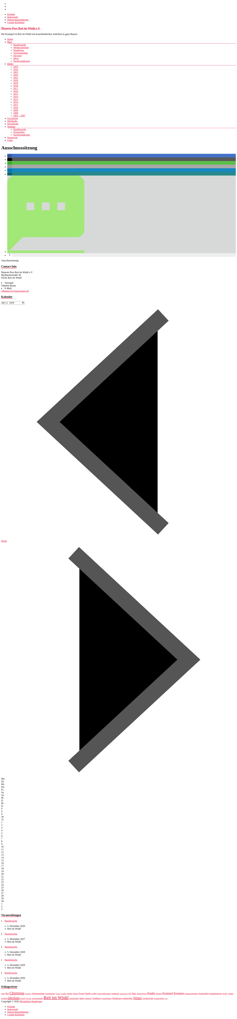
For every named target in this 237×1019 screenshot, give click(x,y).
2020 (15, 80)
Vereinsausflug (20, 53)
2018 (15, 85)
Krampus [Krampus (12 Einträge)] (179, 993)
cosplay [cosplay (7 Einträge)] (64, 994)
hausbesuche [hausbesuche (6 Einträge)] (124, 994)
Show (16, 58)
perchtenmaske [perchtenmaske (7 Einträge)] (37, 999)
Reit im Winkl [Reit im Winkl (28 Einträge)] (56, 998)
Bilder (10, 64)
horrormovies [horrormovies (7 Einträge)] (142, 994)
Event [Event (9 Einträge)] (81, 994)
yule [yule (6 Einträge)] (166, 999)
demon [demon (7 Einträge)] (75, 994)
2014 (15, 96)
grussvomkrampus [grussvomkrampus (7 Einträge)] (104, 994)
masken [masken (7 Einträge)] (230, 994)
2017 (15, 88)
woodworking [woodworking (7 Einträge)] (159, 999)
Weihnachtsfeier (21, 47)
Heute (4, 541)
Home (10, 39)
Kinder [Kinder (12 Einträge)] (151, 993)
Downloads (12, 124)
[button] (9, 156)
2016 (15, 91)
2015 (15, 94)
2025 (15, 66)
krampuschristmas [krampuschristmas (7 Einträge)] (191, 994)
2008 (15, 113)
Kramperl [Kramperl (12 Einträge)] (167, 993)
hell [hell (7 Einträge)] (129, 994)
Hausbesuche (19, 45)
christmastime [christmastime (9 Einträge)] (38, 994)
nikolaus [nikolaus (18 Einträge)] (14, 998)
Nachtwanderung (21, 61)
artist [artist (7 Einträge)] (3, 994)
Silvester (17, 55)
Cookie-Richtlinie (16, 22)
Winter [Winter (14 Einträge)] (137, 998)
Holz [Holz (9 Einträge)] (134, 994)
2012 (15, 102)
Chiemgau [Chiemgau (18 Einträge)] (16, 993)
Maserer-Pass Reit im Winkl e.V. (20, 28)
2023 (15, 72)
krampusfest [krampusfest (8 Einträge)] (204, 994)
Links (10, 140)
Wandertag (18, 50)
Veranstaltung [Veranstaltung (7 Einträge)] (106, 999)
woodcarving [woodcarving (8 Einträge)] (148, 999)
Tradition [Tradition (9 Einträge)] (96, 998)
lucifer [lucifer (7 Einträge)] (224, 994)
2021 (15, 77)
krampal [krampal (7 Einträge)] (159, 994)
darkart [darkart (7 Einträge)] (69, 994)
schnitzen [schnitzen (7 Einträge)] (88, 999)
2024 (15, 69)
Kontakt (11, 14)
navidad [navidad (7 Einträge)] (4, 999)
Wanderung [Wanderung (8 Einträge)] (117, 999)
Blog (9, 42)
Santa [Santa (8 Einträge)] (82, 999)
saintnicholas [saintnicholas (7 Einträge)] (74, 999)
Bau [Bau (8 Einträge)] (7, 994)
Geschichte (12, 118)
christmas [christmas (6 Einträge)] (28, 994)
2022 (15, 75)
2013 (15, 99)
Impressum (12, 17)
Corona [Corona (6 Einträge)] (58, 994)
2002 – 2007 (19, 115)
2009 (15, 110)
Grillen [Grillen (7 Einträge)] (94, 994)
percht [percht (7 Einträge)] (22, 999)
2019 (15, 83)
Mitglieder (12, 121)
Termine (11, 126)
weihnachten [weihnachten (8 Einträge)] (127, 999)
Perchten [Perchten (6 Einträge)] (28, 999)
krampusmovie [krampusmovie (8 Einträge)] (215, 994)
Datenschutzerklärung (17, 19)
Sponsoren (12, 137)
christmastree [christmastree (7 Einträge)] (50, 994)
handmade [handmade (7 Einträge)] (115, 994)
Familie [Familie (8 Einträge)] (88, 994)
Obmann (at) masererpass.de (15, 291)
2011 (15, 104)
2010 (15, 107)
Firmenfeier (19, 132)
